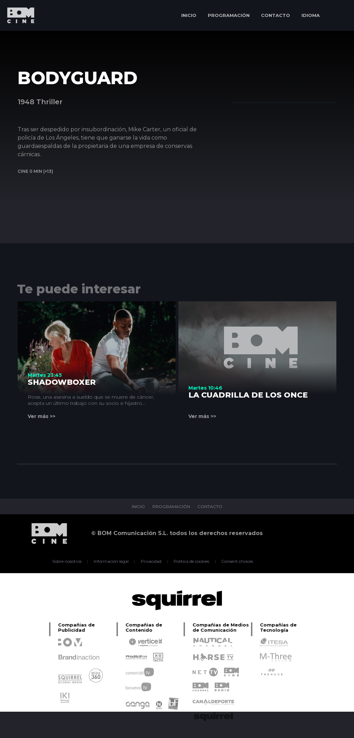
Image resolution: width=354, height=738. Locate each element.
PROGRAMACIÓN (229, 15)
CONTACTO (275, 15)
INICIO (188, 15)
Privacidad (151, 561)
